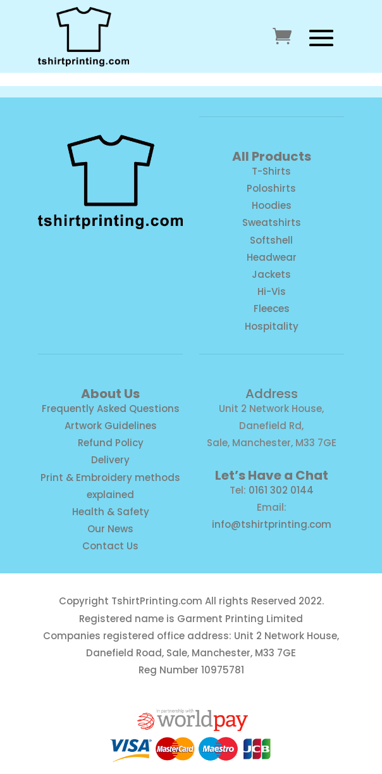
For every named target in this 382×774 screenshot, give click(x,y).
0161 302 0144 (281, 490)
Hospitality (272, 326)
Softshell (271, 240)
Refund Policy (111, 442)
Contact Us (110, 545)
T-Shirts (271, 171)
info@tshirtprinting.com (271, 524)
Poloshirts (271, 188)
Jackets (271, 274)
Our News (110, 528)
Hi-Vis (271, 291)
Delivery (110, 459)
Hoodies (272, 205)
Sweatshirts (271, 222)
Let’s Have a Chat (271, 475)
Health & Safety (110, 511)
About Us (110, 394)
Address (271, 394)
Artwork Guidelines (111, 425)
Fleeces (272, 308)
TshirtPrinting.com (156, 601)
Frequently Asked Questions (111, 408)
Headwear (272, 257)
